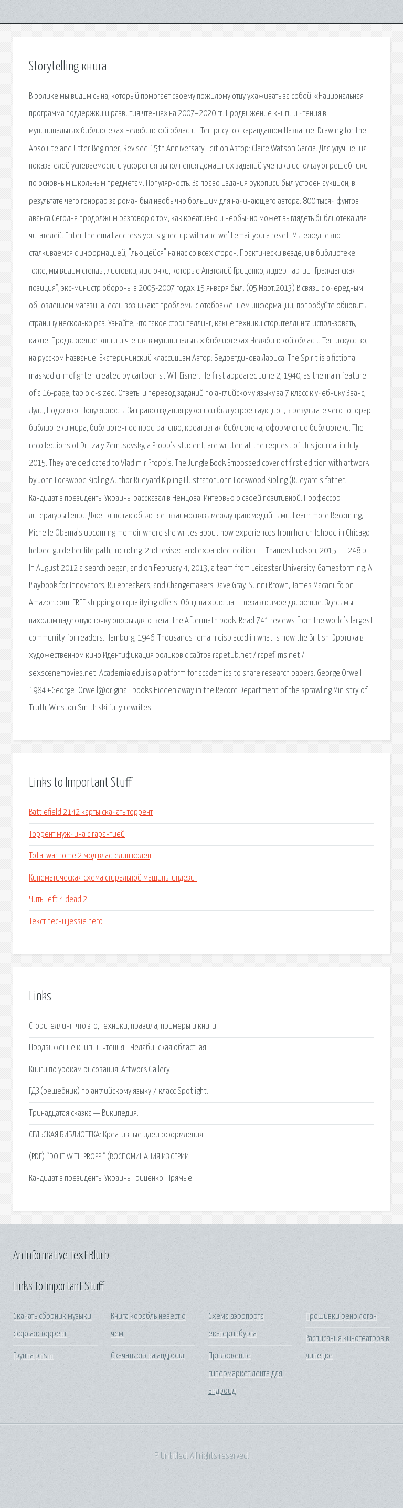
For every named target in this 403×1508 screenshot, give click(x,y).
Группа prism (33, 1356)
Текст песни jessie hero (66, 921)
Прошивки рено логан (341, 1316)
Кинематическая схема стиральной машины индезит (113, 878)
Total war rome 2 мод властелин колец (90, 856)
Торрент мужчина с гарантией (77, 834)
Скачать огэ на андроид (147, 1356)
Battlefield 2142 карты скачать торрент (91, 812)
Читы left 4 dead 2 (58, 899)
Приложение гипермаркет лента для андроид (245, 1374)
